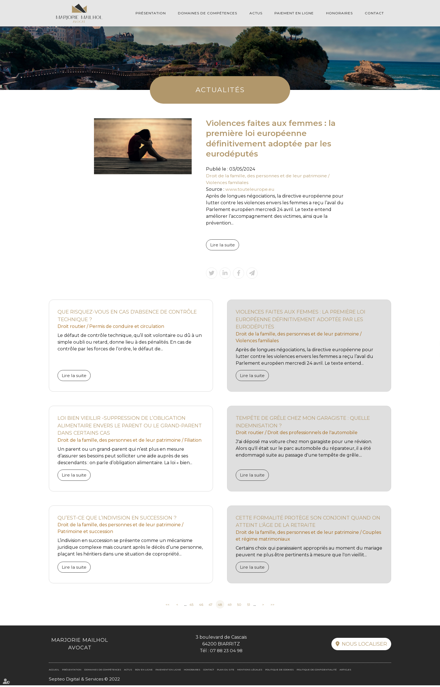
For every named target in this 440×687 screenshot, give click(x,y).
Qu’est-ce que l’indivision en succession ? (118, 519)
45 (191, 606)
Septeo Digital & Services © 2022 (85, 680)
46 (201, 606)
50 (239, 606)
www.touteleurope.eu (250, 189)
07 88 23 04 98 (226, 652)
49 (230, 606)
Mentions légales (249, 671)
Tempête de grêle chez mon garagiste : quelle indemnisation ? (305, 423)
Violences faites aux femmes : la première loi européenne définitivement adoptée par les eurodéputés (302, 319)
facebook (428, 332)
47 (210, 606)
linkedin (428, 343)
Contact (374, 13)
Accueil (54, 671)
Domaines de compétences (207, 13)
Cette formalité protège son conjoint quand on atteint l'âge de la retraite (305, 523)
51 (248, 606)
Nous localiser (364, 646)
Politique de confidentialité (317, 671)
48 (220, 606)
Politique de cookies (279, 671)
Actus (255, 13)
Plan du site (225, 671)
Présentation (151, 13)
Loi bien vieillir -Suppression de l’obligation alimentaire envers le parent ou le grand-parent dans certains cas (123, 426)
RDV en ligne (428, 354)
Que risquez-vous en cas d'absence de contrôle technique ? (129, 316)
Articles (345, 671)
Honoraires (339, 13)
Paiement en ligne (294, 13)
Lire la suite (222, 245)
